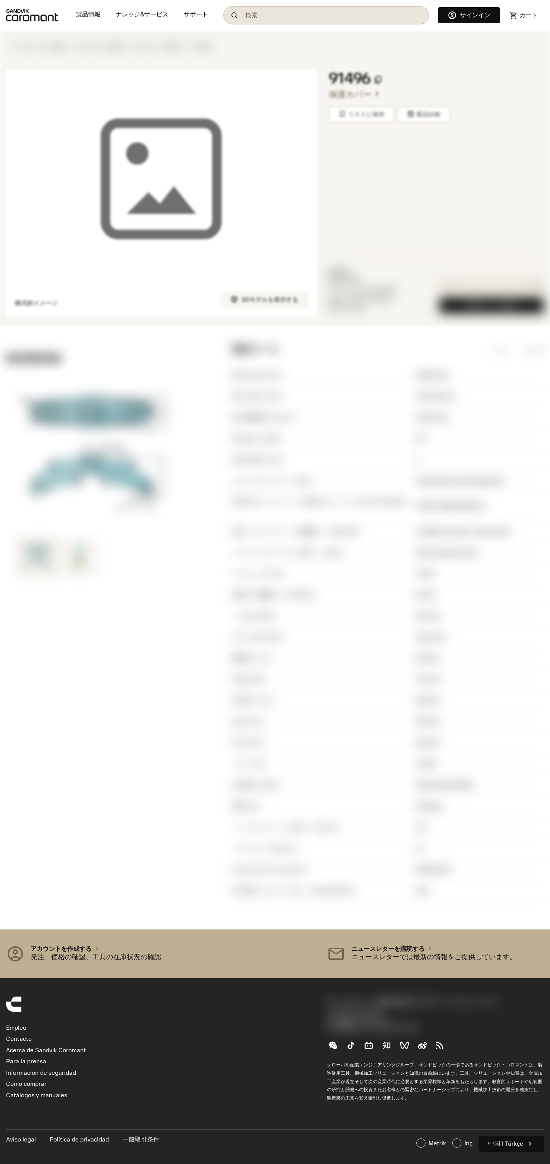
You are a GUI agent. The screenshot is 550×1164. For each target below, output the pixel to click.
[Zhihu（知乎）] (390, 1048)
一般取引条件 (141, 1139)
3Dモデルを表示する (264, 299)
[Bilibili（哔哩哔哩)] (372, 1048)
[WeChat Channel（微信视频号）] (408, 1048)
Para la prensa (26, 1061)
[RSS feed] (443, 1048)
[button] (160, 954)
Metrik (431, 1143)
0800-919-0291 (355, 1012)
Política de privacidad (80, 1139)
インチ (528, 350)
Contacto (19, 1039)
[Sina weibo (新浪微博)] (425, 1048)
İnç (462, 1143)
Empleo (16, 1028)
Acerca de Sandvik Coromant (46, 1050)
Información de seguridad (41, 1073)
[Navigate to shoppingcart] (523, 15)
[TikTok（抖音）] (354, 1048)
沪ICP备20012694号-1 (359, 1020)
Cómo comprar (26, 1084)
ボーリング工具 (43, 46)
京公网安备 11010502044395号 (373, 1028)
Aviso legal (21, 1139)
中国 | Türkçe (511, 1143)
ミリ (495, 350)
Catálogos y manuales (36, 1095)
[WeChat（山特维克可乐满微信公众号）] (336, 1048)
